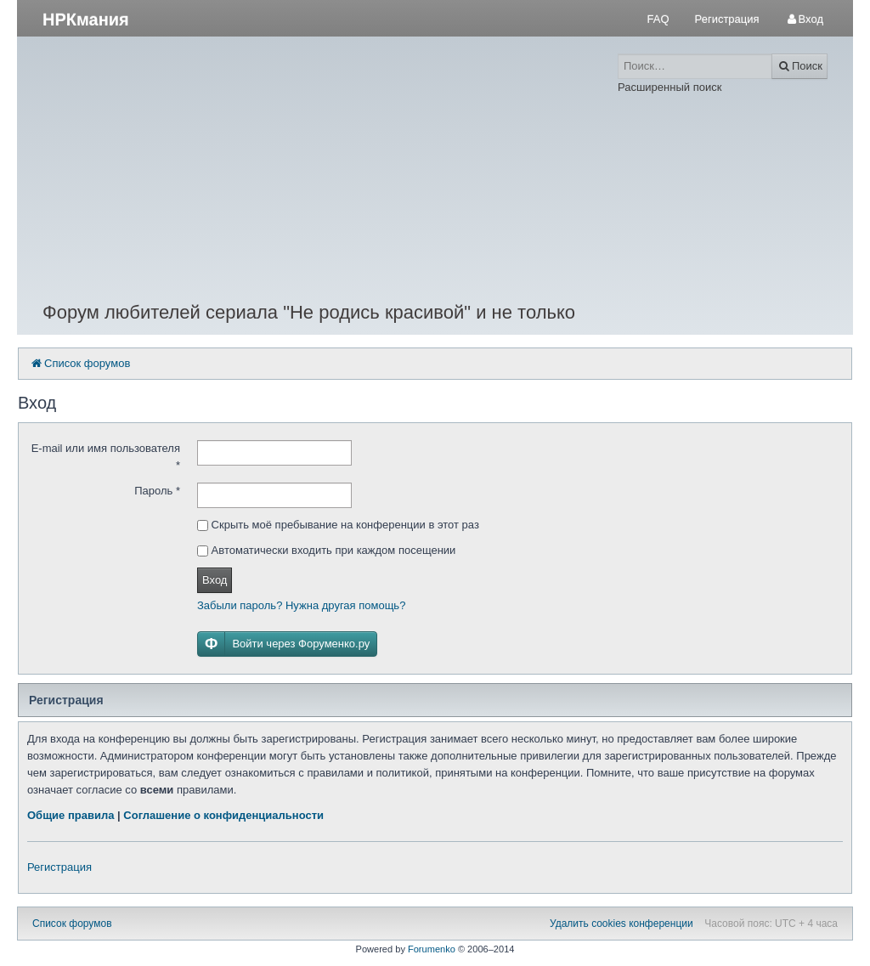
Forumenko (431, 949)
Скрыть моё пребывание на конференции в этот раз (338, 524)
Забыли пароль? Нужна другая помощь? (301, 605)
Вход (214, 579)
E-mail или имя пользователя (105, 457)
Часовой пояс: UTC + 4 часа (771, 923)
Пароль (157, 490)
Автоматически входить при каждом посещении (326, 550)
